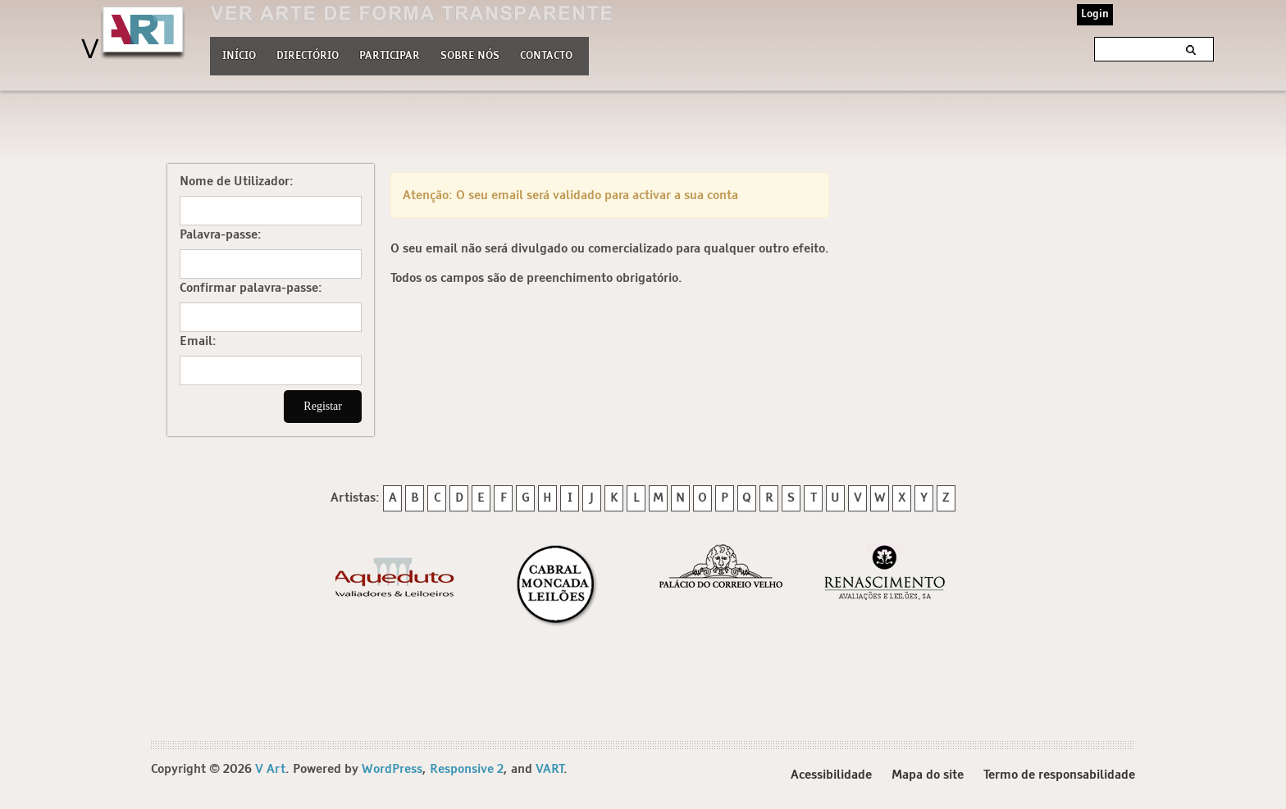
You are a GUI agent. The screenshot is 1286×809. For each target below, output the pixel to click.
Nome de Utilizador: (237, 181)
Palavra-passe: (221, 235)
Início (239, 56)
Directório (307, 54)
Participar (389, 56)
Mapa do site (928, 775)
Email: (198, 341)
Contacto (546, 56)
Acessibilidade (831, 775)
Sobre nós (469, 54)
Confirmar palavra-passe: (251, 288)
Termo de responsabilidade (1059, 775)
